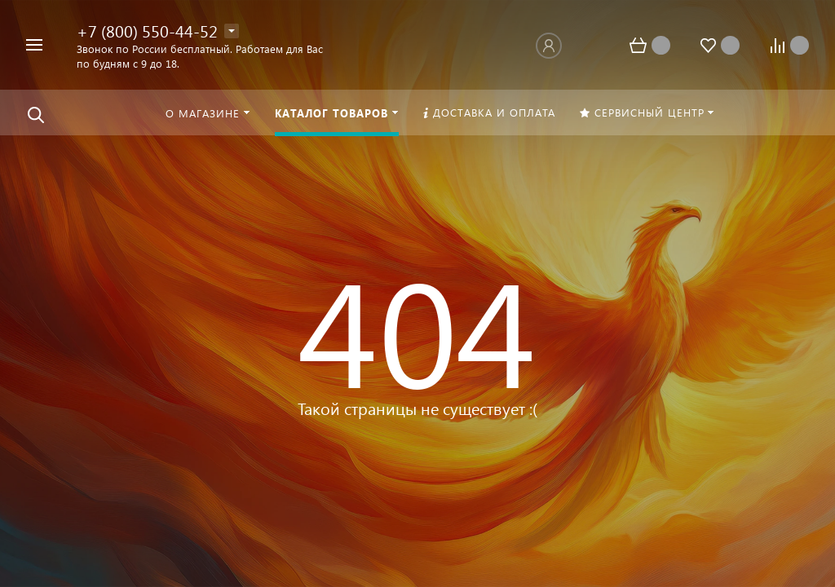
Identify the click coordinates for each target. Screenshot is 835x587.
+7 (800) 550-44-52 (147, 30)
